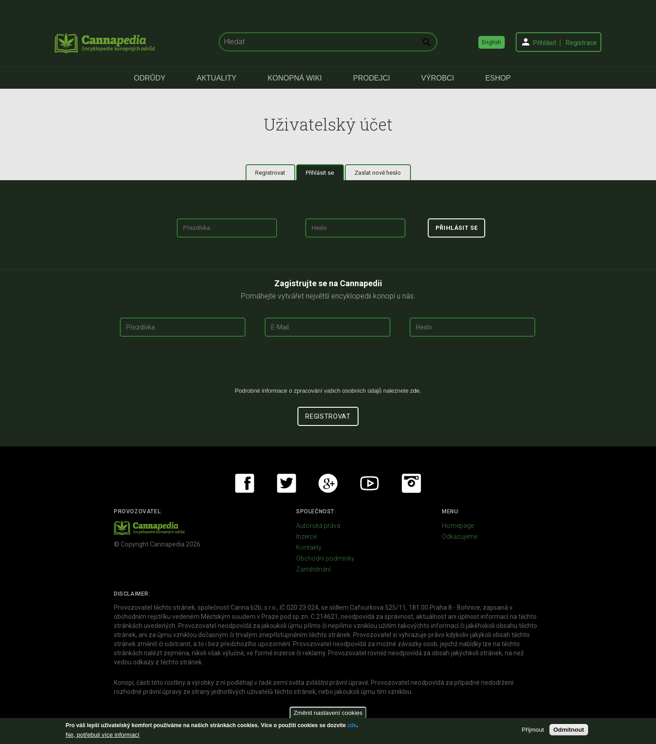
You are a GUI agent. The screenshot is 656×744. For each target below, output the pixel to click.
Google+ (328, 483)
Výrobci (437, 78)
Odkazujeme (459, 536)
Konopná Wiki (294, 78)
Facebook (244, 483)
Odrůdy (149, 78)
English (491, 42)
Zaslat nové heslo (377, 172)
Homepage (458, 525)
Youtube (369, 483)
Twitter (286, 483)
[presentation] (328, 365)
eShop (498, 78)
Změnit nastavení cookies (327, 712)
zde (351, 725)
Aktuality (216, 78)
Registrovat (270, 172)
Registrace (581, 42)
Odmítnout (569, 729)
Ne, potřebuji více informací (102, 734)
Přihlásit (544, 42)
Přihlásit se (325, 172)
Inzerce (306, 536)
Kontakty (309, 547)
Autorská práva (318, 525)
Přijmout (533, 729)
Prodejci (371, 78)
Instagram (411, 483)
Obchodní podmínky (325, 558)
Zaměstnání (313, 569)
